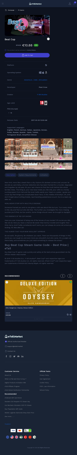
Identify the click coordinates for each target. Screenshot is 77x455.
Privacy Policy (44, 375)
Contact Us (11, 351)
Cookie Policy (44, 382)
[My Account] (70, 3)
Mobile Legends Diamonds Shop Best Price (19, 412)
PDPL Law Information (47, 386)
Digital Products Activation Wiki (15, 382)
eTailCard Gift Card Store (13, 398)
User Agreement (45, 379)
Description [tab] (10, 175)
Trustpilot (8, 424)
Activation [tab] (44, 175)
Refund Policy (44, 390)
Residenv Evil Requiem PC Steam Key (17, 401)
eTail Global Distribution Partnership (17, 390)
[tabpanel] (38, 222)
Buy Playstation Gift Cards (13, 409)
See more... (10, 416)
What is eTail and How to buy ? (15, 379)
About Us (8, 375)
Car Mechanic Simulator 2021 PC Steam (18, 405)
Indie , (36, 80)
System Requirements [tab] (27, 175)
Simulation (43, 80)
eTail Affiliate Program (12, 386)
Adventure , (29, 80)
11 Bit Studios (42, 95)
